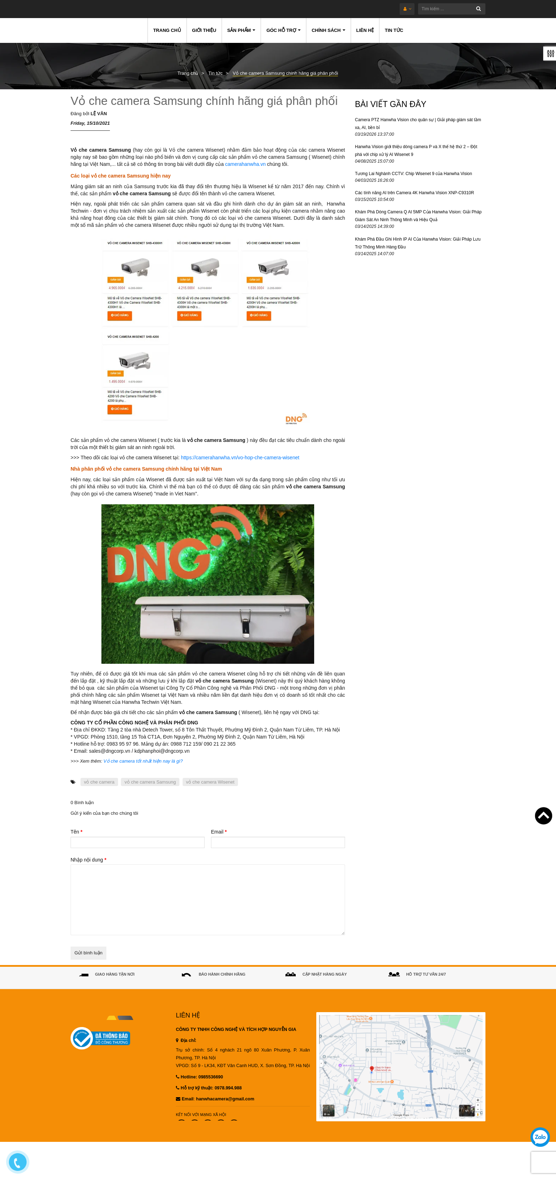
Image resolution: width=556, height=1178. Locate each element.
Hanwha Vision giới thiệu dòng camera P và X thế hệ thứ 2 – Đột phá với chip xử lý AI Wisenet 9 (416, 150)
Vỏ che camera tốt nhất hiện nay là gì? (143, 761)
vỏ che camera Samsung (150, 782)
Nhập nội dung (88, 860)
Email (219, 832)
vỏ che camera (99, 782)
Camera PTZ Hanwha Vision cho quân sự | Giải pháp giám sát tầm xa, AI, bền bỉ (418, 123)
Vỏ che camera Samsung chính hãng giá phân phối (204, 100)
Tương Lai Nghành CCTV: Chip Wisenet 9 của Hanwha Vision (413, 173)
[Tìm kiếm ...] (298, 9)
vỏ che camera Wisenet (210, 782)
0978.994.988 (228, 1099)
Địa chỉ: (186, 1052)
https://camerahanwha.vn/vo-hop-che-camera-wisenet (240, 457)
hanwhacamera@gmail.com (225, 1110)
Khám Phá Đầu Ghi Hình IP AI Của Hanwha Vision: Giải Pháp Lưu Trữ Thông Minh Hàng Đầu (417, 243)
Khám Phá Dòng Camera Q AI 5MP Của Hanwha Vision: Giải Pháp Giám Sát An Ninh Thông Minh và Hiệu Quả (418, 215)
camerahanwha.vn (245, 164)
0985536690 (434, 988)
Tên (76, 832)
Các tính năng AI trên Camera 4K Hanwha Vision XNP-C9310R (414, 192)
